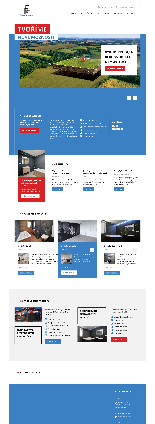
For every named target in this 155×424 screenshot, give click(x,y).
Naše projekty (103, 13)
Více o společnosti (29, 131)
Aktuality (118, 13)
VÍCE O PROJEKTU (52, 342)
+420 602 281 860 (105, 7)
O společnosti (86, 13)
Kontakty (131, 13)
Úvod (73, 13)
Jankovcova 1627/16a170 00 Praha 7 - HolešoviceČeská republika (125, 405)
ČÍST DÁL (57, 189)
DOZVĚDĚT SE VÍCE (115, 68)
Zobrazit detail (26, 273)
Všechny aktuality (30, 196)
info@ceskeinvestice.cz (124, 417)
